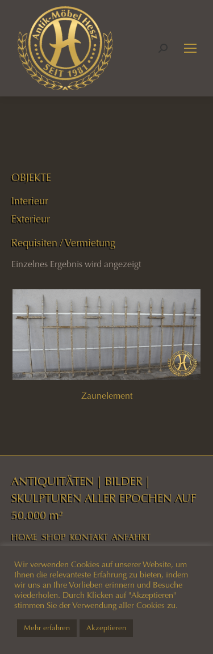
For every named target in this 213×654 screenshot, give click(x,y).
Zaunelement (106, 395)
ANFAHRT (131, 537)
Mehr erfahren (47, 627)
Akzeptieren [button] (106, 627)
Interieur (29, 201)
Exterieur (30, 219)
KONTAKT (89, 537)
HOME (24, 537)
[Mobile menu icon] (190, 48)
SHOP (53, 537)
